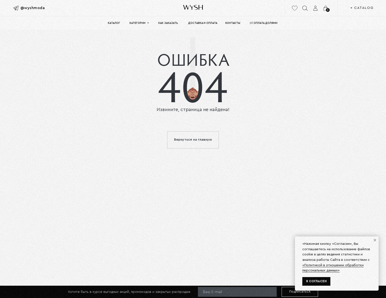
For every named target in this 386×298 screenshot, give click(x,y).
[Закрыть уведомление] (374, 240)
